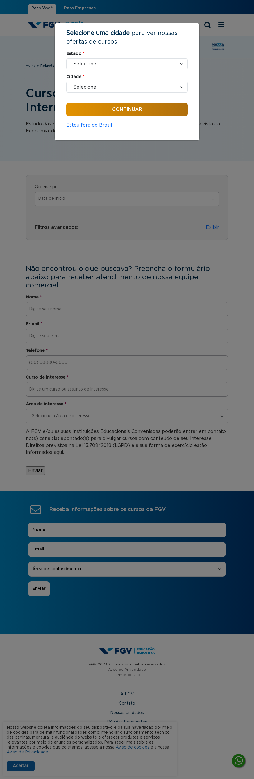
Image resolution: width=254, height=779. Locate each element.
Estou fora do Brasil (89, 125)
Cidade (75, 77)
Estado (75, 54)
